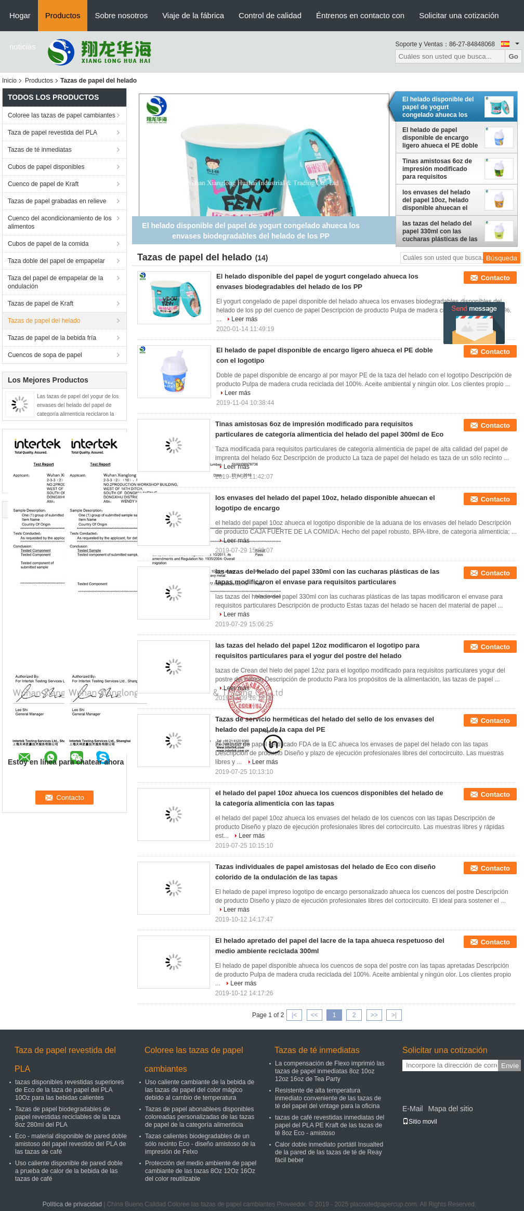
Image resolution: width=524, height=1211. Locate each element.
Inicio (9, 80)
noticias (22, 46)
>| (394, 1015)
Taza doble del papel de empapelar (56, 261)
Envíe (510, 1066)
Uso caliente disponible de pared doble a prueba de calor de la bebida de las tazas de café (69, 1171)
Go (513, 56)
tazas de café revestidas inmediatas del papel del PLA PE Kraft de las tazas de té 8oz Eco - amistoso (329, 1125)
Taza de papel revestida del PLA (52, 132)
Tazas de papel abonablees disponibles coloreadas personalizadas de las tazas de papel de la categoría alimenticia (199, 1116)
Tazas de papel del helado (44, 320)
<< (314, 1015)
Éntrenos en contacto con (360, 15)
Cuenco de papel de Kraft (43, 184)
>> (374, 1015)
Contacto (495, 278)
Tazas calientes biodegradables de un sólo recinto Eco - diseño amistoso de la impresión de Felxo (200, 1144)
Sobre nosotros (121, 15)
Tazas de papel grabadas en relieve (57, 201)
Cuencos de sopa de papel (45, 355)
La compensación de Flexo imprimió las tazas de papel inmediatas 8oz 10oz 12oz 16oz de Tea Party (330, 1071)
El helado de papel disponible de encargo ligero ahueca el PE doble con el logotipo (440, 137)
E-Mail (412, 1108)
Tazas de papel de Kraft (40, 303)
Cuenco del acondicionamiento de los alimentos (59, 222)
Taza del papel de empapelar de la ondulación (55, 282)
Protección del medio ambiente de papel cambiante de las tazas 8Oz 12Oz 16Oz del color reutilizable (200, 1171)
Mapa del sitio (450, 1108)
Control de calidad (270, 15)
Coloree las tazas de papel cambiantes (61, 115)
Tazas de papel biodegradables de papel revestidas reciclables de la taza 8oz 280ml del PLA (68, 1116)
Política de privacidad (72, 1204)
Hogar (20, 15)
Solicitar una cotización (459, 15)
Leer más (244, 319)
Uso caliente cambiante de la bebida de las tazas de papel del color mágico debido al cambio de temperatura (199, 1089)
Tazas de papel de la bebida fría (52, 337)
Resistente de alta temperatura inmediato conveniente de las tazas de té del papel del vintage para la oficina (328, 1098)
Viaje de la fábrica (193, 15)
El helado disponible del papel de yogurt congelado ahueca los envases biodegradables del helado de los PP (438, 107)
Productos (63, 15)
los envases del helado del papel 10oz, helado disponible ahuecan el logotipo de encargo (436, 200)
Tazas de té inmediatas (40, 149)
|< (294, 1015)
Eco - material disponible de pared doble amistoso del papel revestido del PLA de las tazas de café (71, 1144)
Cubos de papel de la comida (48, 243)
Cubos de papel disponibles (46, 166)
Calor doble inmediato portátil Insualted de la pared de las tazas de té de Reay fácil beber (329, 1152)
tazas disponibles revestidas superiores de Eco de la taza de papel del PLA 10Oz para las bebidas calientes (69, 1089)
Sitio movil (419, 1121)
